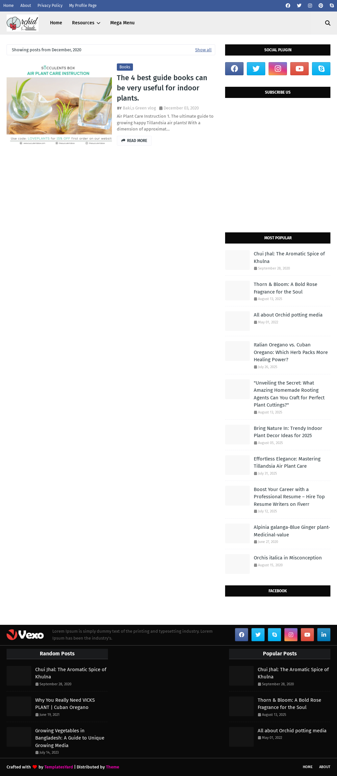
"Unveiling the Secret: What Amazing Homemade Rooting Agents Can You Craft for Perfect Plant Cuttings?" (289, 394)
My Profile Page (83, 5)
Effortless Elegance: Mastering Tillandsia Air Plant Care (287, 462)
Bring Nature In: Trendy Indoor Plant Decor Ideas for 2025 (288, 432)
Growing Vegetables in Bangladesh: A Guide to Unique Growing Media (69, 738)
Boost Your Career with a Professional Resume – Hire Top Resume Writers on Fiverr (289, 496)
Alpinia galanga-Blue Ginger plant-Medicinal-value (292, 531)
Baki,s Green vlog (139, 108)
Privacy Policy (50, 5)
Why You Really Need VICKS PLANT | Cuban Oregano (65, 704)
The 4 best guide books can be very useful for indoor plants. (162, 88)
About (25, 5)
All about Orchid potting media (288, 315)
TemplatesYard (58, 766)
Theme (112, 766)
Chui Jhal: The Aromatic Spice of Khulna (289, 257)
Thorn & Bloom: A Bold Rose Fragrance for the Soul (285, 288)
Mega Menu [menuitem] (122, 23)
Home (8, 5)
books (124, 67)
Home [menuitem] (56, 23)
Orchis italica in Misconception (288, 558)
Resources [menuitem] (83, 23)
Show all (203, 49)
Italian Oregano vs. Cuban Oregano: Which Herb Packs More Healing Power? (291, 352)
